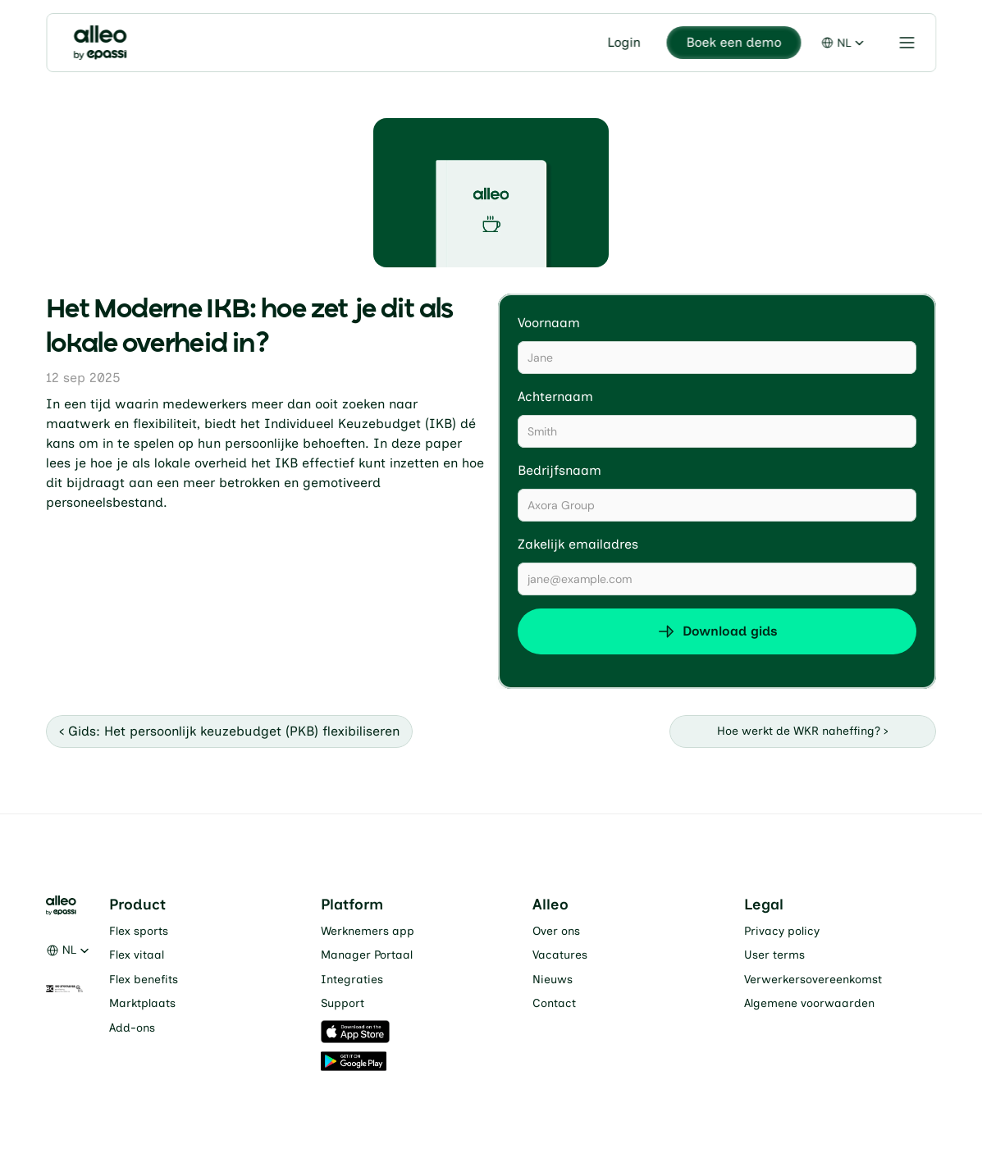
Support (342, 1003)
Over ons (556, 931)
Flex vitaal (136, 955)
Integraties (352, 980)
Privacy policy (782, 931)
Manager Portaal (367, 955)
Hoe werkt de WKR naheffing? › (802, 731)
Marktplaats (142, 1003)
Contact (554, 1003)
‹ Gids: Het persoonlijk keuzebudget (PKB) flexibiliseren (229, 731)
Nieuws (552, 980)
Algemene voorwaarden (809, 1003)
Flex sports (138, 931)
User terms (774, 955)
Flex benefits (143, 980)
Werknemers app (367, 931)
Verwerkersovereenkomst (813, 980)
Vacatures (559, 955)
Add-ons (132, 1028)
